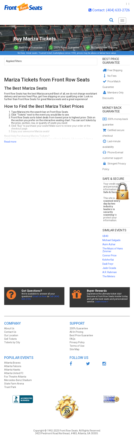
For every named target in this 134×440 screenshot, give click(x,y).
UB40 (105, 236)
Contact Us (10, 332)
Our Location (11, 335)
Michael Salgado (111, 240)
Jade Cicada (109, 268)
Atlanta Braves (12, 362)
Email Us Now (40, 296)
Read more (10, 141)
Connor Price (109, 255)
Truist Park (10, 387)
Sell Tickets (10, 338)
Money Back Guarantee (112, 109)
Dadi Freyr (107, 263)
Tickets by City (12, 342)
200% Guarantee (79, 328)
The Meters (108, 276)
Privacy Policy (77, 342)
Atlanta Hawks (12, 369)
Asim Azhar (109, 244)
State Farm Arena (14, 383)
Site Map (74, 349)
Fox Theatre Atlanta (15, 376)
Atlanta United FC (13, 373)
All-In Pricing (76, 332)
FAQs (72, 338)
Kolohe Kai (108, 259)
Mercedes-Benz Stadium (18, 380)
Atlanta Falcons (12, 366)
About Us (9, 328)
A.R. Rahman (109, 272)
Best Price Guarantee (111, 60)
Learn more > (101, 301)
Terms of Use (77, 345)
